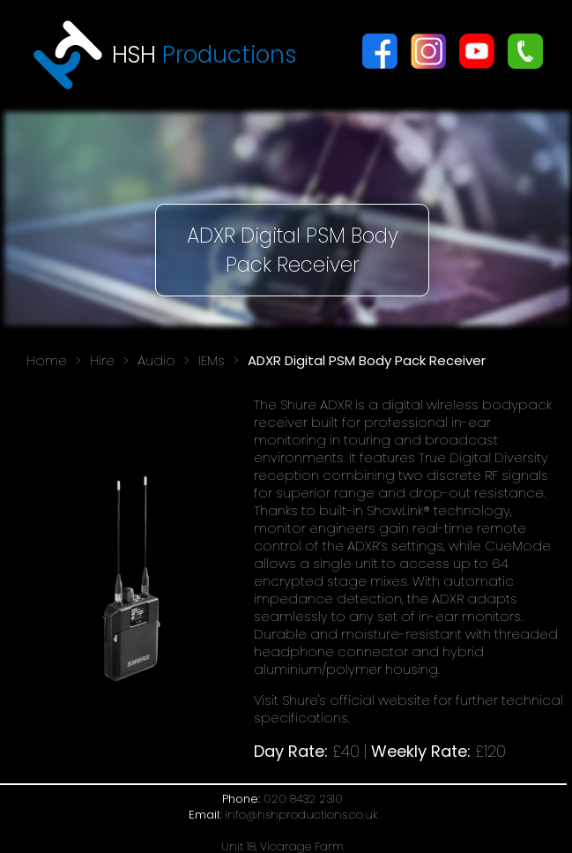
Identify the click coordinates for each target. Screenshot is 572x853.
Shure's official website (356, 700)
